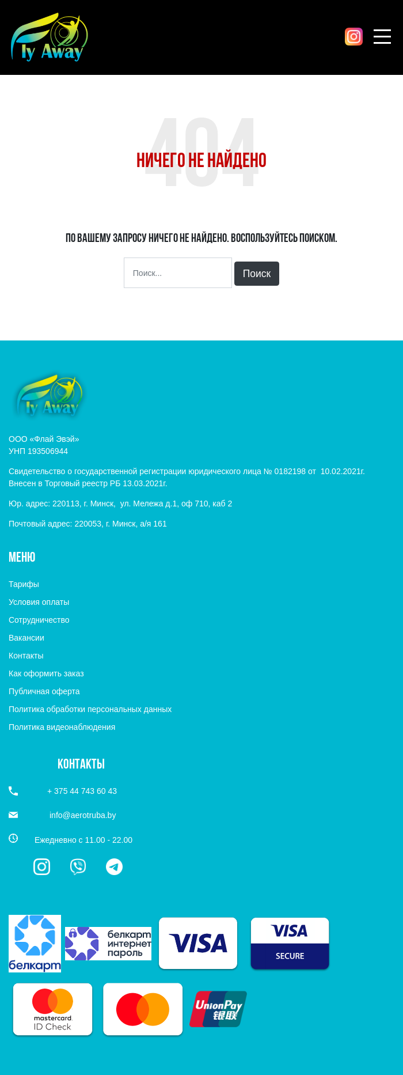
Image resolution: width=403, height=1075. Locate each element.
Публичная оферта (44, 691)
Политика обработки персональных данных (90, 709)
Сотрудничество (39, 619)
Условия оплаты (39, 602)
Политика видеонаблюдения (62, 727)
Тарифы (24, 584)
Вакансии (26, 637)
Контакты (26, 655)
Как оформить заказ (46, 673)
